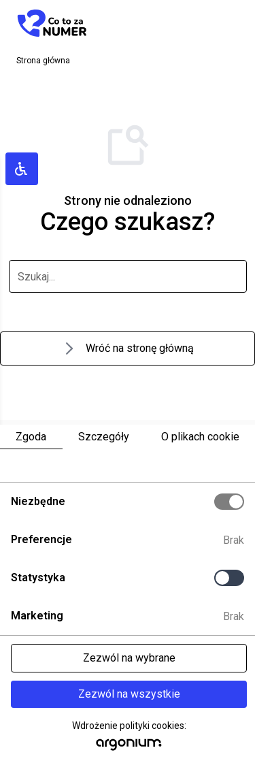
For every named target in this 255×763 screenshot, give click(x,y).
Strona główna (43, 60)
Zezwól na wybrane (129, 657)
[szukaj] (128, 276)
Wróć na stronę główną (127, 348)
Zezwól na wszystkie (129, 693)
